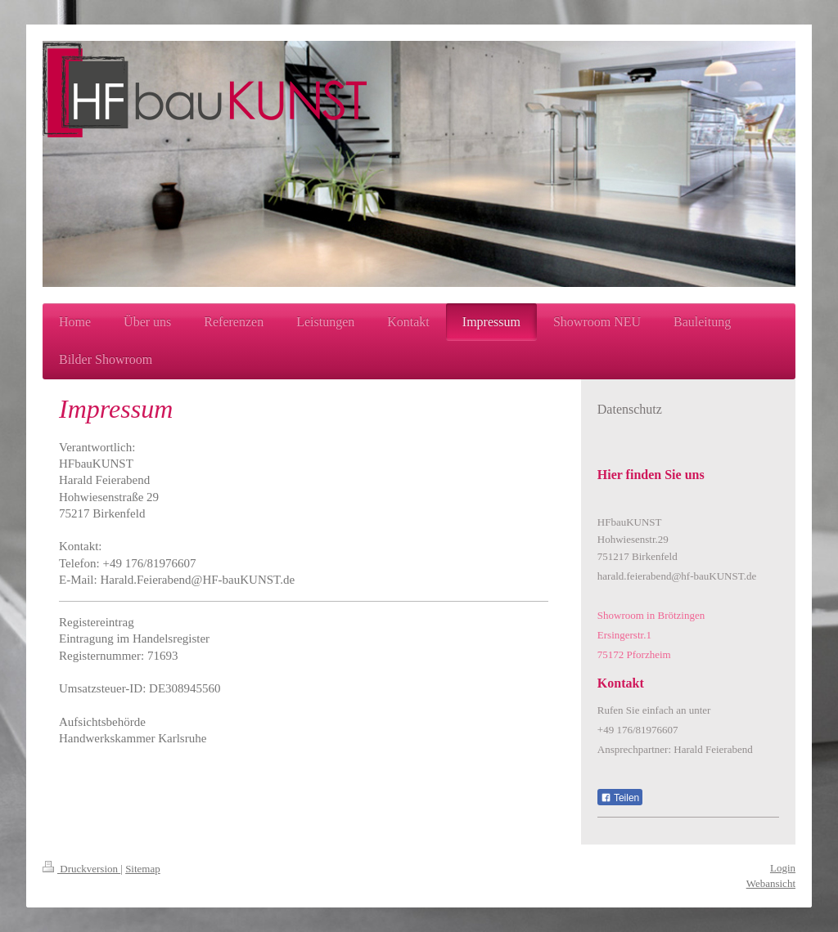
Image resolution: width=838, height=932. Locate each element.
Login (782, 868)
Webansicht (770, 883)
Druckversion (81, 869)
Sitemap (142, 869)
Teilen (620, 798)
